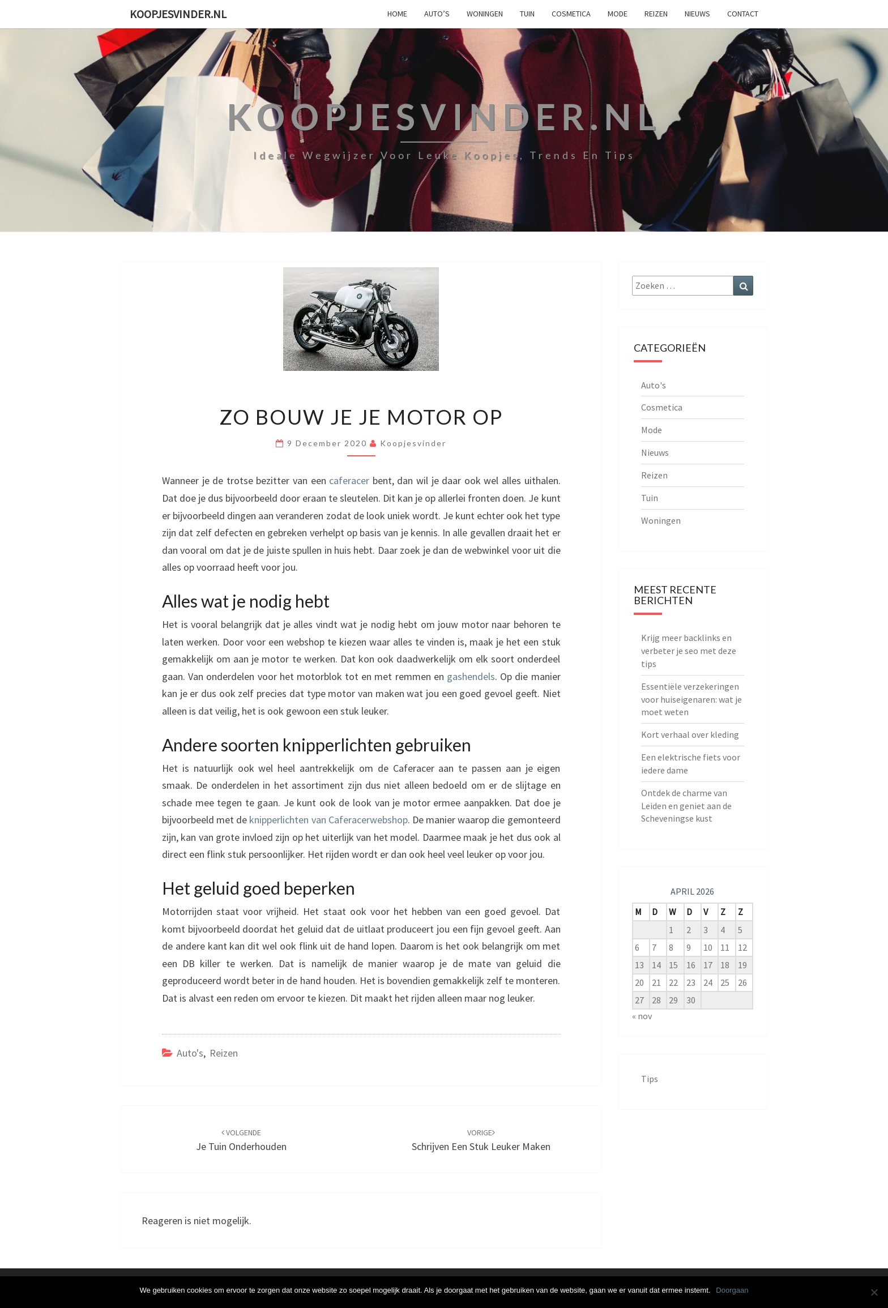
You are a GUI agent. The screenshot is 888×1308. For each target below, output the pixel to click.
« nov (642, 1015)
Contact (742, 13)
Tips (649, 1078)
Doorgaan (732, 1290)
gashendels (469, 676)
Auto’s (437, 13)
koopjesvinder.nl (178, 14)
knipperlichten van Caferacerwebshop (327, 819)
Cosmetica (571, 13)
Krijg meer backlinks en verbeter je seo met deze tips (688, 650)
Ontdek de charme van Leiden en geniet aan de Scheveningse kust (686, 805)
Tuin (527, 13)
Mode (617, 13)
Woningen (485, 13)
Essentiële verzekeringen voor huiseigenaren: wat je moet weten (691, 699)
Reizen (656, 13)
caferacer (348, 480)
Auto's (190, 1052)
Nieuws (697, 13)
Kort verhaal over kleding (690, 734)
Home (397, 13)
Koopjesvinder (413, 443)
